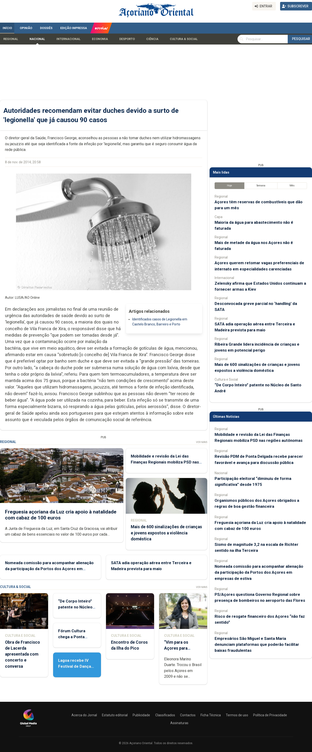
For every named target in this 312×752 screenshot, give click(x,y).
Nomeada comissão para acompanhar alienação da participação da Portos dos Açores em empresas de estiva (49, 568)
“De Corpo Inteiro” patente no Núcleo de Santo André (75, 607)
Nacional (37, 39)
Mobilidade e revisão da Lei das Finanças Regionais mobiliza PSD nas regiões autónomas (165, 462)
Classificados (165, 715)
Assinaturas (179, 723)
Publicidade (141, 715)
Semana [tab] (261, 185)
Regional (10, 39)
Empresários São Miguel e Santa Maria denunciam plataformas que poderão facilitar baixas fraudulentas (257, 644)
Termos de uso (237, 715)
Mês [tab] (292, 185)
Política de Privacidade (270, 715)
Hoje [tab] (229, 185)
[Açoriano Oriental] (28, 727)
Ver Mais (201, 442)
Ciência (152, 39)
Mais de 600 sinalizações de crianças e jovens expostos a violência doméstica (166, 532)
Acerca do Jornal (84, 715)
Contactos (188, 715)
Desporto (127, 39)
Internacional (68, 39)
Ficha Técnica (211, 715)
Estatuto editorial (115, 715)
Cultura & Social (184, 39)
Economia (100, 39)
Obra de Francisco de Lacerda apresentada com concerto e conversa (22, 654)
